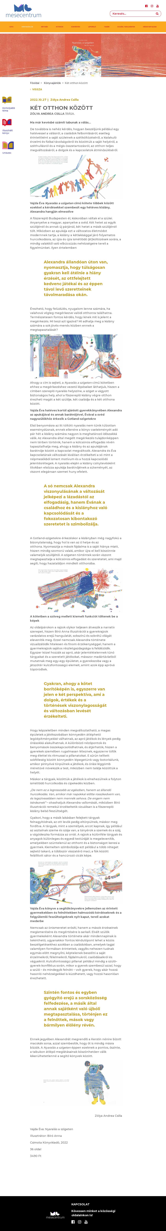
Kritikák (44, 27)
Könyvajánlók (27, 27)
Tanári (106, 27)
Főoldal (34, 83)
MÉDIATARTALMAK (150, 27)
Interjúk (59, 27)
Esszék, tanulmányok (126, 27)
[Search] (131, 14)
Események (75, 27)
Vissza (36, 89)
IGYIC (11, 27)
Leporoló (92, 27)
